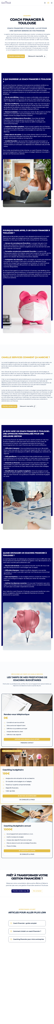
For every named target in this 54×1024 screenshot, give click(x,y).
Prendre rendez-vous (9, 406)
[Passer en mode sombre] (44, 2)
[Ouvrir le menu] (51, 2)
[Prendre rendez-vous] (48, 2)
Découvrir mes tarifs (27, 406)
